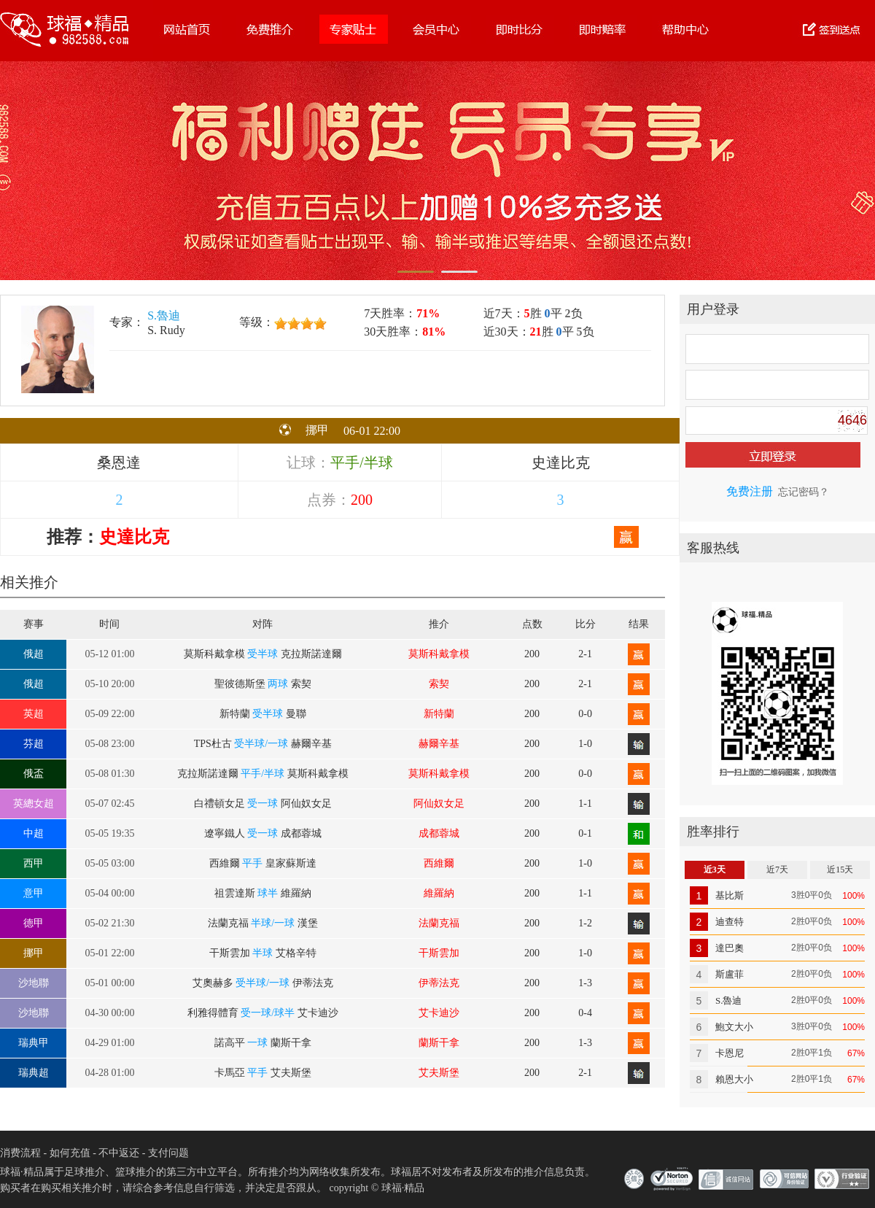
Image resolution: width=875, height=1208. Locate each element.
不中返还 (118, 1152)
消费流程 (20, 1152)
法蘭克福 (439, 923)
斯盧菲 (729, 974)
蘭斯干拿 (439, 1042)
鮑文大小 (734, 1026)
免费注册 (749, 491)
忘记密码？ (803, 492)
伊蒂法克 (439, 982)
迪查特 (729, 921)
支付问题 (168, 1152)
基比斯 (729, 895)
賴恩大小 (734, 1079)
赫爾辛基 (439, 743)
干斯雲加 (439, 953)
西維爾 (439, 863)
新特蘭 (439, 713)
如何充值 (70, 1152)
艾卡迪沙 (439, 1012)
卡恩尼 (729, 1053)
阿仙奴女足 (438, 803)
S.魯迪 (163, 315)
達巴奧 (729, 947)
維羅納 (439, 893)
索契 (439, 683)
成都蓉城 (439, 833)
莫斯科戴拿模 (439, 653)
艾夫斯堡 (439, 1072)
